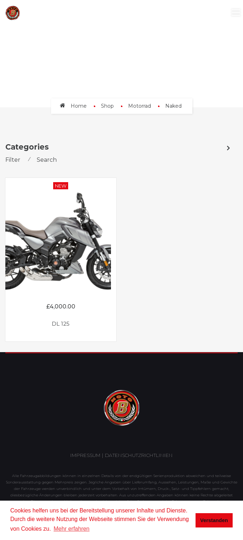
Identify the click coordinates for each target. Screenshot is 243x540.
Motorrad (139, 106)
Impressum (85, 455)
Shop (107, 106)
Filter (12, 159)
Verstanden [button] (214, 520)
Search (47, 159)
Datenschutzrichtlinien (139, 455)
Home (79, 106)
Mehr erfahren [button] (72, 529)
